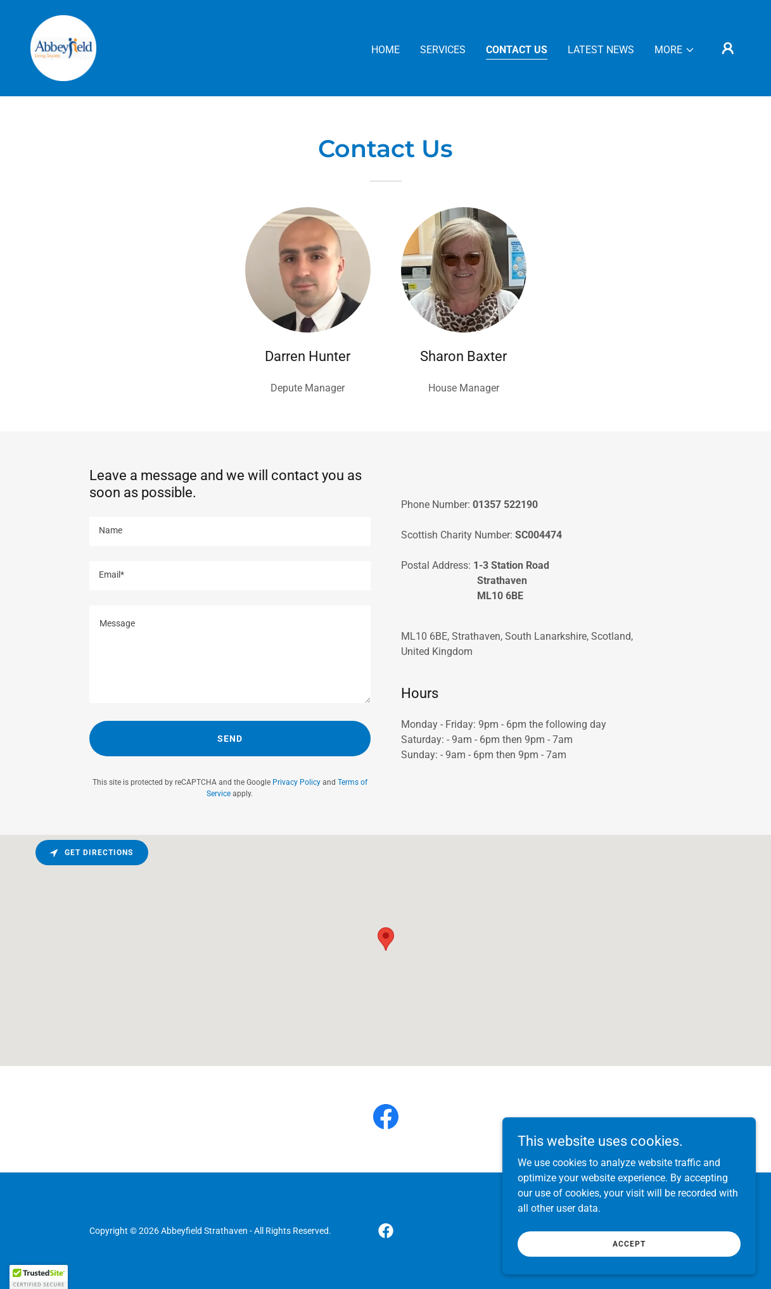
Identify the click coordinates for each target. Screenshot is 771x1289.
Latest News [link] (601, 50)
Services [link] (443, 50)
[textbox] (230, 531)
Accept (629, 1243)
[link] (63, 47)
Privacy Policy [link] (296, 782)
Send (230, 738)
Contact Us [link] (516, 50)
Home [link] (385, 50)
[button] (674, 50)
